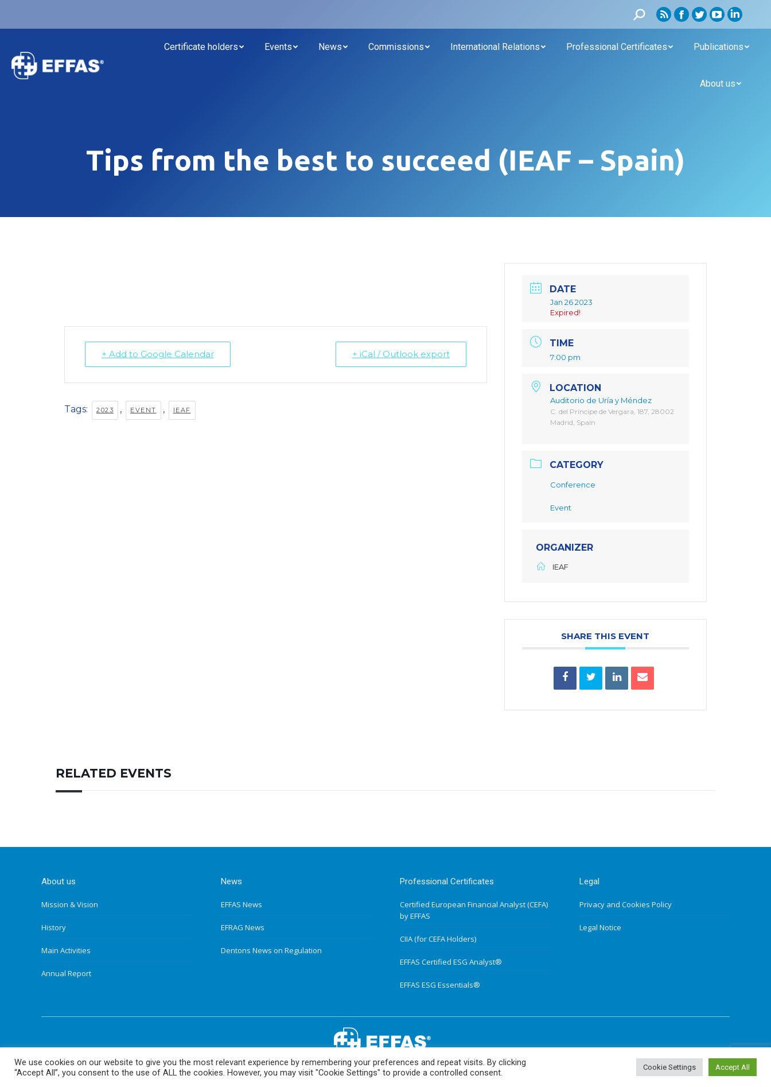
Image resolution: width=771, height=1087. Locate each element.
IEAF (182, 409)
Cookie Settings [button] (669, 1067)
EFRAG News (242, 927)
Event (143, 409)
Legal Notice (600, 927)
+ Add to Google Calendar (158, 354)
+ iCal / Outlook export (401, 354)
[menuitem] (204, 47)
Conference (572, 484)
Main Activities (66, 950)
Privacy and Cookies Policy (625, 904)
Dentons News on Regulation (271, 950)
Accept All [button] (732, 1067)
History (53, 927)
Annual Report (66, 973)
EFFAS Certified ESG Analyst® (451, 962)
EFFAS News (241, 904)
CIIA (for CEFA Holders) (438, 939)
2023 (105, 409)
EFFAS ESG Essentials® (440, 985)
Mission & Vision (69, 904)
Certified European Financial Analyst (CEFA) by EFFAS (474, 910)
